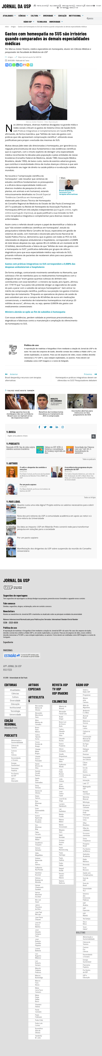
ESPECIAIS (34, 689)
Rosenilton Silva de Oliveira (39, 1030)
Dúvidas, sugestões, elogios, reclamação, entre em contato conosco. (27, 606)
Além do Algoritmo (86, 706)
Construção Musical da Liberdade (87, 739)
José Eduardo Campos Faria (38, 933)
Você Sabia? (85, 928)
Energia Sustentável (15, 764)
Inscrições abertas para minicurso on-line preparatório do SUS (82, 413)
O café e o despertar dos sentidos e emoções (33, 468)
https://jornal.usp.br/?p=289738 (29, 57)
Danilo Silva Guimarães (39, 780)
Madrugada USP (87, 788)
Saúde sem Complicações (88, 874)
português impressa (22, 212)
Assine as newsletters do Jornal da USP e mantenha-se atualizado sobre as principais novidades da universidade (42, 614)
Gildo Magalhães (39, 854)
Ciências (23, 15)
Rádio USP (29, 21)
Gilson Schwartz (62, 750)
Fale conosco (9, 603)
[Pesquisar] (93, 436)
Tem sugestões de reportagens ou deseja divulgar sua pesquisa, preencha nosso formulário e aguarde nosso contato (44, 598)
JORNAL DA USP (16, 6)
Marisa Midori (61, 821)
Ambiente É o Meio (86, 712)
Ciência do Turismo (15, 747)
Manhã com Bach (86, 793)
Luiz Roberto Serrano (38, 963)
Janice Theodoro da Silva (38, 907)
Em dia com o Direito (85, 770)
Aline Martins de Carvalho (39, 722)
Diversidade (49, 15)
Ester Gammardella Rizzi (39, 810)
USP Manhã (85, 914)
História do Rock (87, 776)
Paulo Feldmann (38, 1016)
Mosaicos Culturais (86, 806)
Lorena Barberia (38, 949)
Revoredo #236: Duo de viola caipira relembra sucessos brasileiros (20, 448)
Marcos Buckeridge (39, 976)
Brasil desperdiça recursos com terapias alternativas (68, 192)
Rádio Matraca (86, 860)
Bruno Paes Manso (37, 729)
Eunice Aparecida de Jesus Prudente (38, 819)
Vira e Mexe (85, 923)
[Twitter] (10, 64)
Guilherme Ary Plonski (39, 869)
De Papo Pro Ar (86, 745)
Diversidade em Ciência (87, 758)
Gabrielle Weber (38, 838)
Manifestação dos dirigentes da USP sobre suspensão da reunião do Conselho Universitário (54, 549)
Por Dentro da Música (86, 850)
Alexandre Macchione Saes (39, 715)
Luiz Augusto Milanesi (38, 956)
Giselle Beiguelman (63, 755)
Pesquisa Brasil (86, 845)
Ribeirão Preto (10, 727)
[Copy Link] (27, 64)
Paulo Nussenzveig (63, 849)
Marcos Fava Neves (37, 983)
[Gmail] (24, 64)
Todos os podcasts (89, 459)
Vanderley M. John (38, 1037)
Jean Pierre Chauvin (39, 918)
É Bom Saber (85, 764)
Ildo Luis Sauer (38, 901)
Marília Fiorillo (61, 815)
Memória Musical (86, 798)
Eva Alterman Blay (38, 827)
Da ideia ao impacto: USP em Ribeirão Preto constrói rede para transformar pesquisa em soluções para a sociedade (53, 528)
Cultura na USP (86, 732)
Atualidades (9, 15)
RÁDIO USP (82, 685)
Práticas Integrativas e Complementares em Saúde (42, 130)
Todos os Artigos (90, 497)
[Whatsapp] (13, 64)
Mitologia (86, 802)
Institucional (76, 15)
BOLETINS (80, 932)
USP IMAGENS (60, 693)
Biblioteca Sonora (86, 722)
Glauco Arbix (61, 760)
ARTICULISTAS (36, 699)
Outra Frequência (86, 840)
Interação (86, 780)
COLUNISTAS (59, 701)
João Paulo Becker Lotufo (61, 773)
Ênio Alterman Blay (38, 803)
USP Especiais (86, 909)
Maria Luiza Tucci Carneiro (39, 990)
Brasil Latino (85, 727)
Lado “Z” (86, 783)
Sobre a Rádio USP (86, 691)
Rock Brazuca (86, 869)
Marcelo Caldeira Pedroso (38, 970)
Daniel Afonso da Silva (39, 766)
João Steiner (61, 780)
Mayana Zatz (61, 831)
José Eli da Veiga (63, 800)
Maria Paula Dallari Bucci (37, 998)
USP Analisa (85, 904)
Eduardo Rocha (62, 740)
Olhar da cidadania (86, 829)
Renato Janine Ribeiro (61, 876)
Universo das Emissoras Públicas (86, 897)
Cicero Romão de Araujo (38, 744)
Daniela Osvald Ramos (37, 773)
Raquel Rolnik (61, 869)
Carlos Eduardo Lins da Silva (62, 732)
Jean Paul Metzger (38, 913)
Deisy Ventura (38, 787)
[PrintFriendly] (31, 64)
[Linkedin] (17, 64)
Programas (86, 695)
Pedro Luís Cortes (39, 1024)
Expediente (8, 642)
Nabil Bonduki (62, 836)
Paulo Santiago (62, 854)
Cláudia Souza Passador (38, 759)
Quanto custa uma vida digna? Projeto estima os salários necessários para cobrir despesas (55, 506)
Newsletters (9, 611)
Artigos (10, 57)
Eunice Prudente (62, 745)
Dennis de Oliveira (38, 792)
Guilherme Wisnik (62, 766)
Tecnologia (42, 21)
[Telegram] (20, 64)
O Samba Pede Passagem (86, 812)
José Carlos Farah (61, 793)
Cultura (36, 15)
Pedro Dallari (61, 864)
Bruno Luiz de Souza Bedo (62, 724)
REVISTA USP (60, 685)
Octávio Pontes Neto (61, 842)
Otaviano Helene (38, 1006)
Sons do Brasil (86, 884)
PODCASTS (10, 735)
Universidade (56, 21)
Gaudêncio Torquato (39, 844)
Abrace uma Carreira (85, 700)
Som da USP (85, 879)
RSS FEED (7, 669)
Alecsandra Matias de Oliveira (39, 708)
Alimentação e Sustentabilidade (17, 741)
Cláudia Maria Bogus (37, 751)
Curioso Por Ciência (14, 753)
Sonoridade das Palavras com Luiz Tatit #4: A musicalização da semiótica (84, 450)
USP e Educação (14, 780)
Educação (62, 15)
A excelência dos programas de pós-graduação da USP (79, 468)
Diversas (86, 754)
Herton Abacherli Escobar (38, 894)
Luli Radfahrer (62, 810)
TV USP (56, 689)
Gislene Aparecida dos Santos (38, 861)
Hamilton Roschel (38, 874)
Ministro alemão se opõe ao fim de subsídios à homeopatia (35, 312)
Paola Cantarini (38, 1011)
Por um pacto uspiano (28, 484)
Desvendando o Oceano (16, 759)
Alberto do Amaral (62, 707)
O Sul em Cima (86, 819)
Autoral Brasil (85, 717)
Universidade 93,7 (87, 889)
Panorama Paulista (14, 769)
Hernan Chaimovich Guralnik (39, 887)
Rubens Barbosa (62, 882)
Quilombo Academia (86, 855)
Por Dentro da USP (15, 775)
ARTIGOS (33, 685)
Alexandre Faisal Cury (63, 713)
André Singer (61, 718)
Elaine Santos (37, 797)
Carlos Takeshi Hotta (37, 737)
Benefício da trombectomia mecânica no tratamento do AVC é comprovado (51, 414)
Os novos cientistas (86, 834)
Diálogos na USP (86, 750)
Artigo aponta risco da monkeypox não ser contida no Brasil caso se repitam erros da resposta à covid (20, 415)
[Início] (7, 27)
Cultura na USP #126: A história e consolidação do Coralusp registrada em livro (55, 450)
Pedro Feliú (39, 1020)
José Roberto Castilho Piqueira (38, 942)
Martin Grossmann (63, 826)
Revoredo (86, 865)
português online (63, 209)
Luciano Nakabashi (62, 805)
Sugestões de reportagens (15, 595)
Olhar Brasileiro (86, 824)
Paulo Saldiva (61, 859)
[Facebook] (6, 64)
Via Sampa (86, 919)
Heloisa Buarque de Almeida (39, 880)
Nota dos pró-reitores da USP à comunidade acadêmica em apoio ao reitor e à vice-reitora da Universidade (54, 517)
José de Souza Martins (38, 925)
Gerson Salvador (38, 849)
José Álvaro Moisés (61, 786)
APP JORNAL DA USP (12, 666)
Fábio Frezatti (38, 833)
